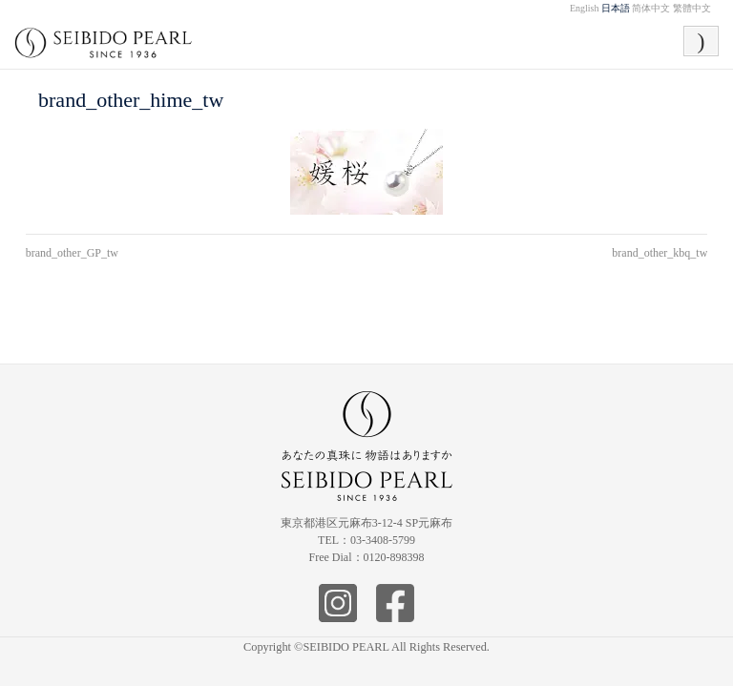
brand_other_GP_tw (72, 253)
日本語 (615, 8)
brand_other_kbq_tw (659, 253)
